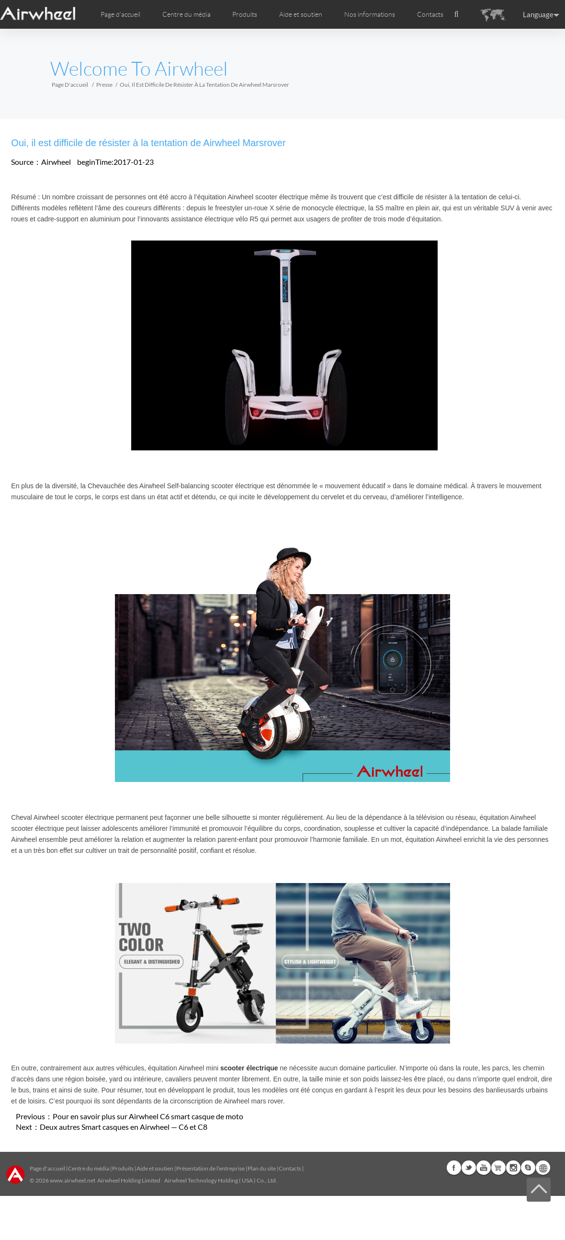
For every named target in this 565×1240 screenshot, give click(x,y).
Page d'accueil (120, 14)
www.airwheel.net (72, 1180)
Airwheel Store (498, 1167)
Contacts (430, 14)
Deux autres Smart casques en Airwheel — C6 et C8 (123, 1126)
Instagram (513, 1167)
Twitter (469, 1167)
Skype (528, 1167)
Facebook (454, 1167)
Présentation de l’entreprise (210, 1168)
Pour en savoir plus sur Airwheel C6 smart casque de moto (148, 1116)
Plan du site (262, 1168)
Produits (244, 14)
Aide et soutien (300, 14)
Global (543, 1167)
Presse (104, 84)
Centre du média (88, 1168)
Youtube (483, 1167)
